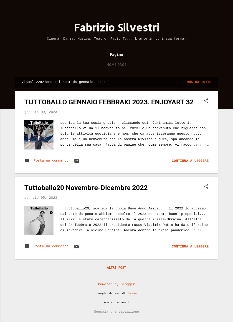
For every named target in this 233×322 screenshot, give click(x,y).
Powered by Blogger (116, 284)
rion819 (132, 293)
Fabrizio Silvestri (116, 27)
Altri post (116, 268)
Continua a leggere (190, 161)
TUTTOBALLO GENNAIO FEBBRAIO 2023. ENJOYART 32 (109, 102)
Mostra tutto (199, 82)
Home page (116, 65)
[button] (206, 101)
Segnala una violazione (116, 312)
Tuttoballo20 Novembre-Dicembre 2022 (86, 188)
